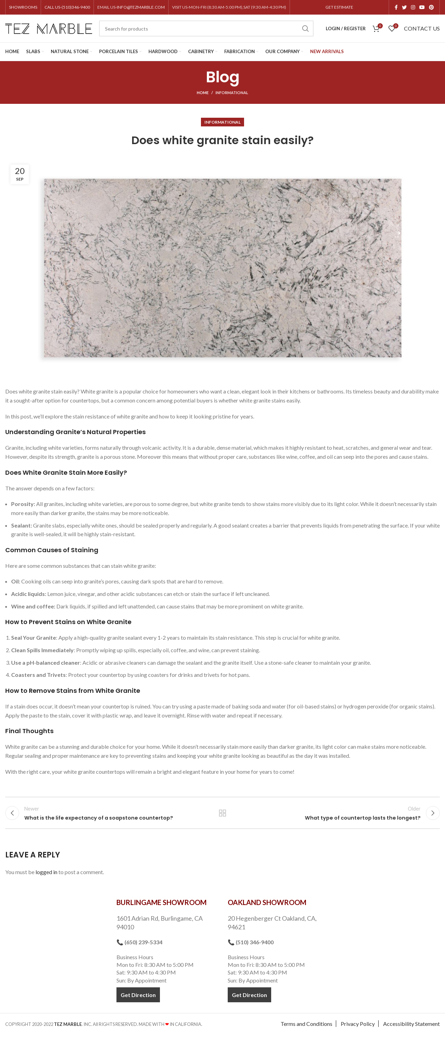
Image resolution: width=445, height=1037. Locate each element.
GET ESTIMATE (339, 7)
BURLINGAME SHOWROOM (161, 905)
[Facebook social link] (396, 7)
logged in (46, 875)
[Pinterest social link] (431, 7)
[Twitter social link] (404, 7)
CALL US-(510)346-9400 (67, 7)
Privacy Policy (358, 1026)
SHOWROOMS (23, 7)
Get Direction (138, 998)
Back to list (222, 814)
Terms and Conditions (306, 1026)
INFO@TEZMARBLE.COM (141, 7)
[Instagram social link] (413, 7)
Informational (232, 92)
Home (203, 92)
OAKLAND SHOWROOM (267, 905)
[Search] (206, 28)
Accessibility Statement (411, 1026)
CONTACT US (422, 28)
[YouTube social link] (422, 7)
